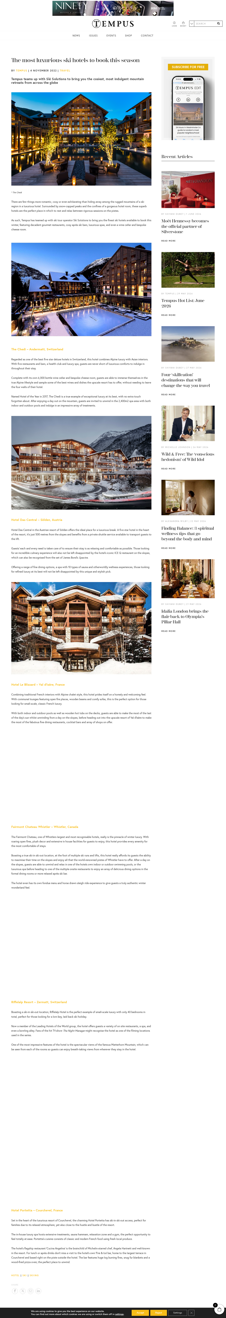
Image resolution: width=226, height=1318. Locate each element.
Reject (158, 1312)
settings (119, 1314)
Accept (140, 1312)
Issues (93, 35)
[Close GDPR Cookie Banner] (191, 1313)
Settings (177, 1312)
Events (111, 35)
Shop (128, 35)
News (76, 35)
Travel (65, 70)
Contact (147, 35)
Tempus (21, 70)
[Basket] (183, 24)
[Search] (218, 23)
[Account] (174, 24)
